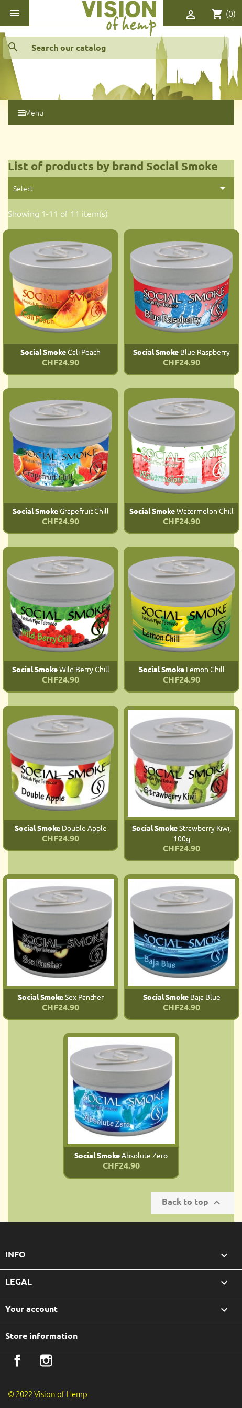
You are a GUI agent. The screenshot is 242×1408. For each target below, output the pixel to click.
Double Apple (61, 828)
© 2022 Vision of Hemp (47, 1393)
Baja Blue (182, 996)
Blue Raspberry (181, 352)
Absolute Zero (121, 1155)
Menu (30, 112)
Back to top (192, 1202)
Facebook (17, 1360)
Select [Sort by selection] (121, 188)
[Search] (116, 48)
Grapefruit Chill (61, 510)
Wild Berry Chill (60, 669)
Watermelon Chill (181, 510)
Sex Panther (61, 996)
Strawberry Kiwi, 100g (181, 833)
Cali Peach (60, 352)
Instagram (46, 1360)
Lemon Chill (182, 669)
